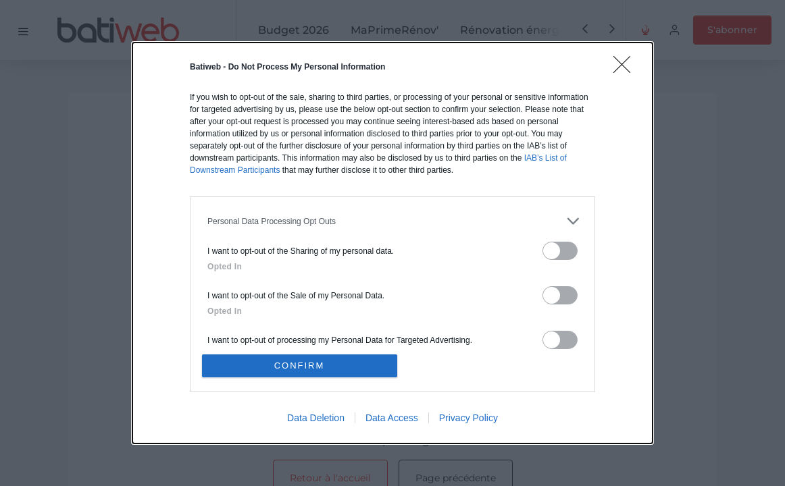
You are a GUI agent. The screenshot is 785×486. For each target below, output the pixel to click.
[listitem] (392, 221)
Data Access (391, 417)
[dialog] (392, 243)
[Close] (626, 69)
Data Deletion (316, 417)
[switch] (560, 251)
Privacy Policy (468, 417)
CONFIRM (299, 365)
